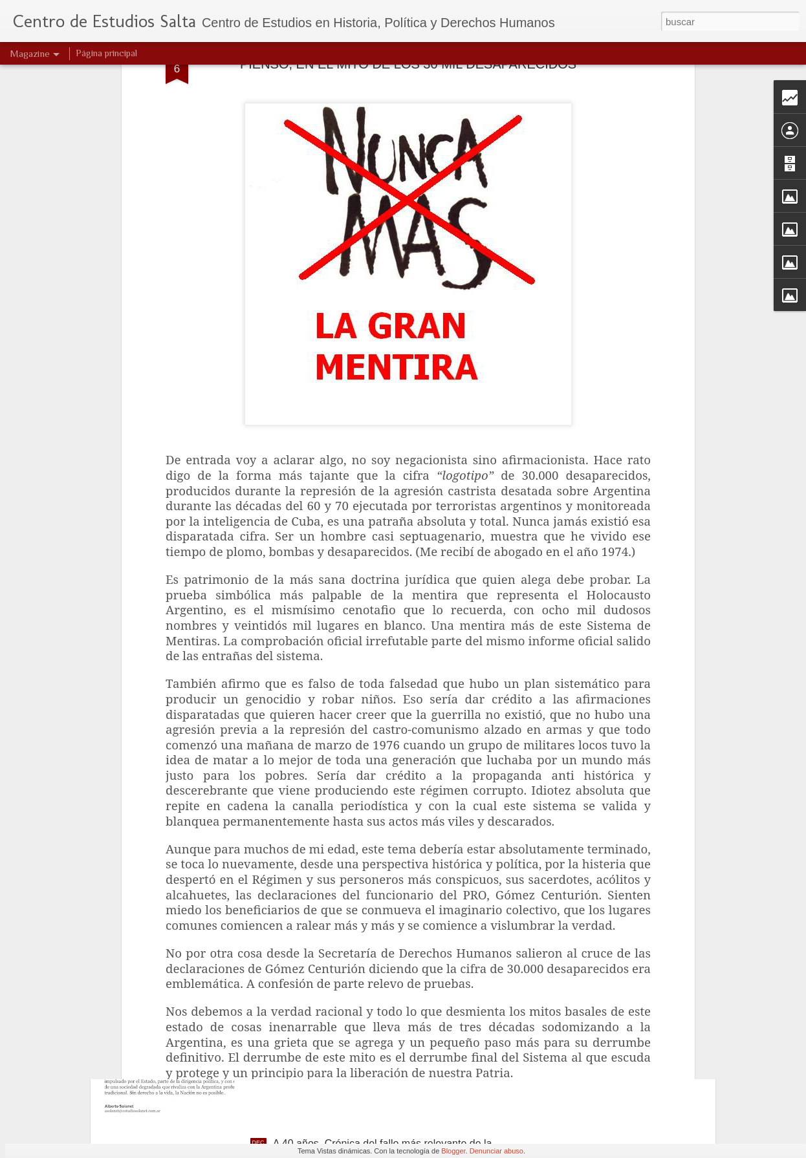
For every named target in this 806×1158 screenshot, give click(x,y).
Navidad (292, 996)
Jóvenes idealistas (315, 849)
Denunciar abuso (496, 1151)
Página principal (106, 53)
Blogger (453, 1151)
